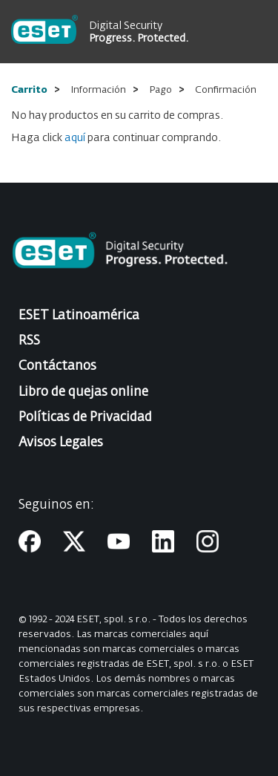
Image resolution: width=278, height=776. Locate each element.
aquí (74, 138)
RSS (29, 341)
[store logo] (44, 31)
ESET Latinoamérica (79, 316)
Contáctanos (57, 366)
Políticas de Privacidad (85, 417)
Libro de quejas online (83, 392)
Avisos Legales (61, 443)
